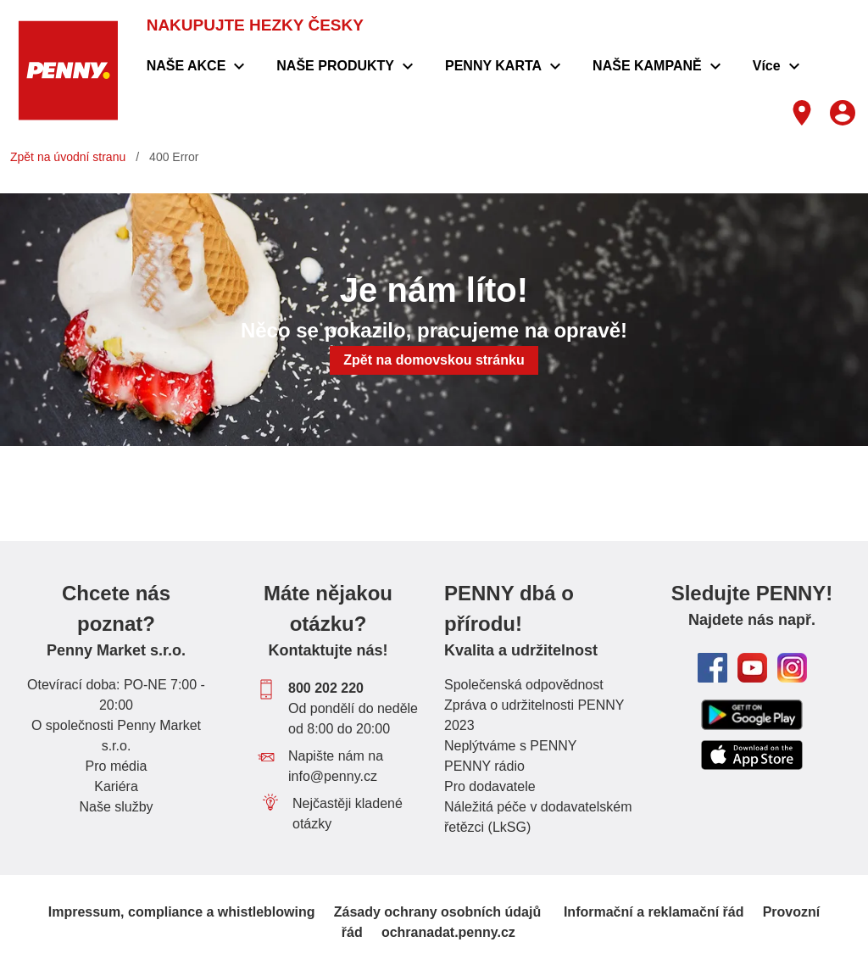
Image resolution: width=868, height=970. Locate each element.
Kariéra (116, 786)
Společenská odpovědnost (524, 684)
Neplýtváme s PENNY (510, 746)
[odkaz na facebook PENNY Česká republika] (712, 668)
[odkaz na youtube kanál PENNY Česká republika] (752, 668)
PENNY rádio (484, 766)
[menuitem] (198, 66)
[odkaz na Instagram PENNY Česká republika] (792, 668)
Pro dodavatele (490, 786)
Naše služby (116, 807)
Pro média (116, 766)
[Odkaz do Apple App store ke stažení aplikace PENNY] (752, 755)
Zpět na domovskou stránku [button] (433, 360)
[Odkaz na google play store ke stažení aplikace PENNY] (752, 714)
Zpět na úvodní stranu (67, 157)
